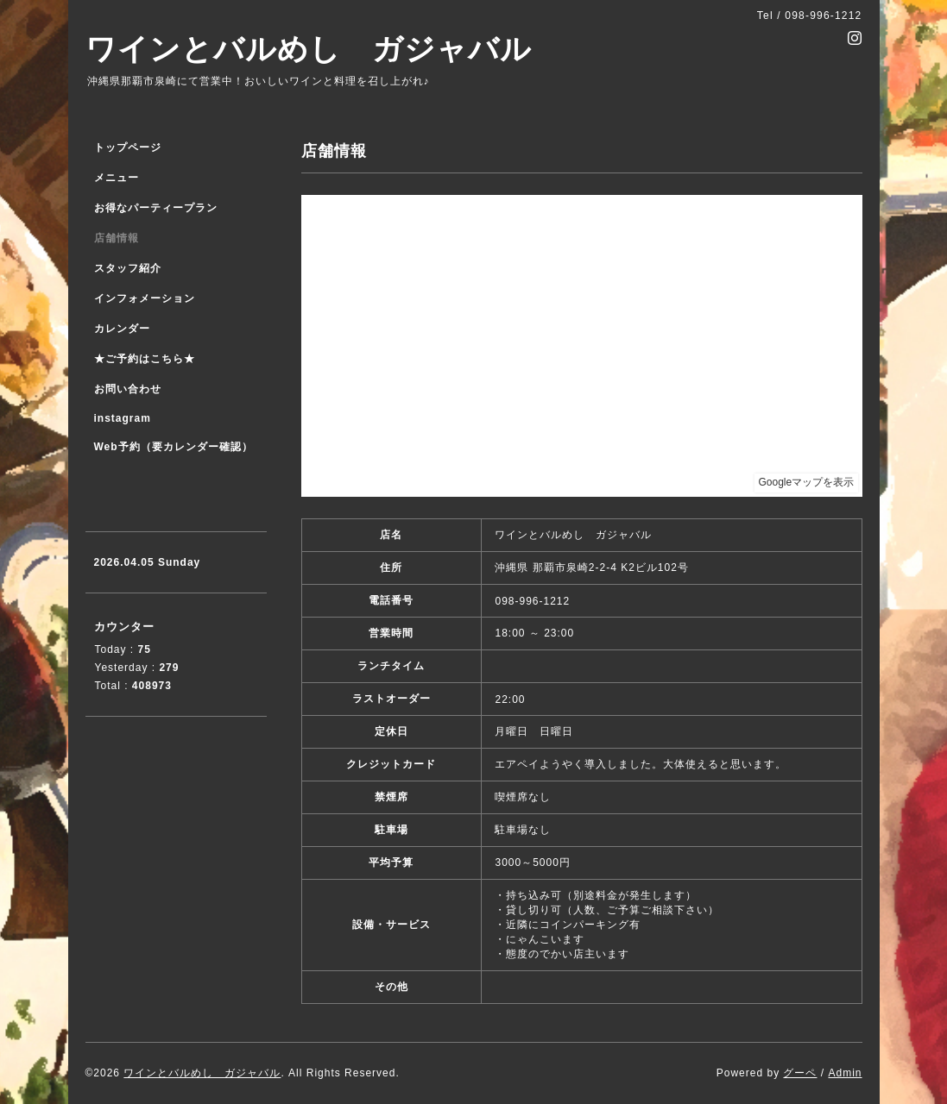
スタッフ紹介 (127, 268)
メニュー (116, 178)
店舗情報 (116, 238)
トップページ (127, 147)
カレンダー (122, 329)
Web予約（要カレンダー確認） (173, 447)
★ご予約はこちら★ (144, 359)
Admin (845, 1073)
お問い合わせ (127, 389)
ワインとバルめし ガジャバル (308, 49)
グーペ (800, 1073)
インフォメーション (144, 298)
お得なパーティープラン (156, 208)
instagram (122, 418)
